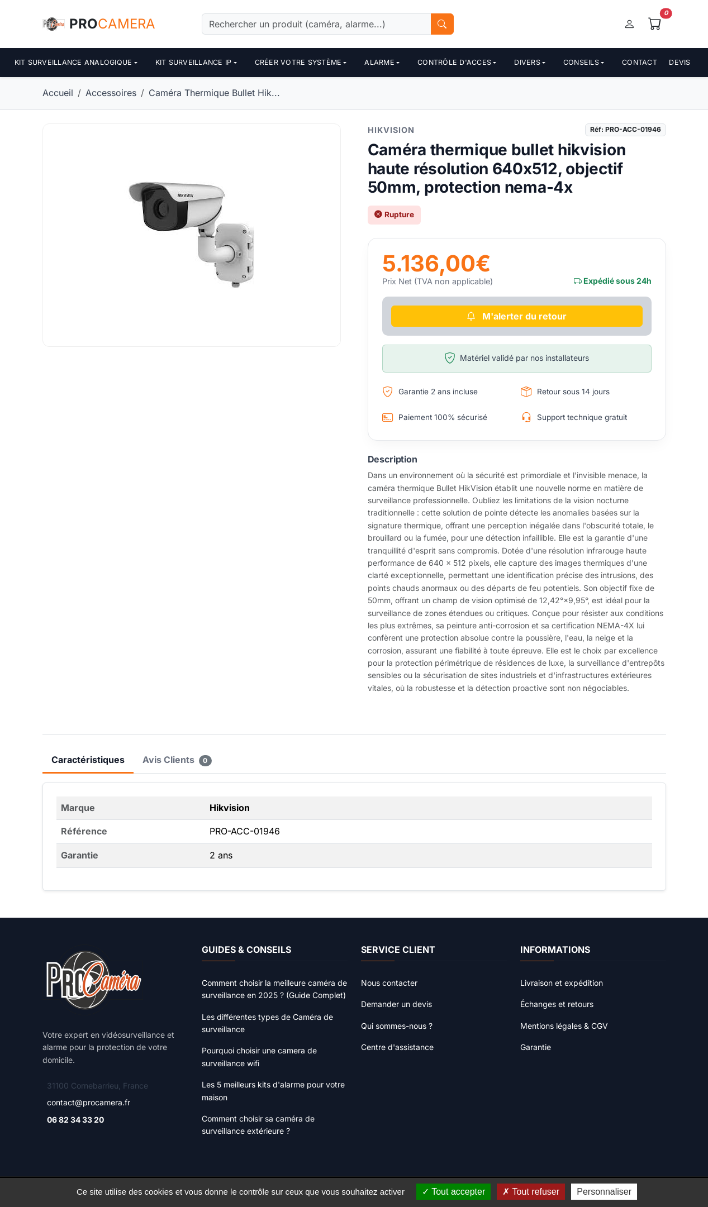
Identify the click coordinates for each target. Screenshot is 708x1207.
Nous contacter (389, 982)
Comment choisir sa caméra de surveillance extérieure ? (258, 1125)
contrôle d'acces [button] (454, 62)
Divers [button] (527, 62)
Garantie (535, 1047)
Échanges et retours (556, 1004)
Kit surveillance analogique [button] (73, 62)
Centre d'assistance (397, 1047)
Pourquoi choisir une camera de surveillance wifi (259, 1056)
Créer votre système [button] (298, 62)
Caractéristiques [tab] (88, 759)
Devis (679, 62)
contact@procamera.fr (88, 1102)
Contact (639, 62)
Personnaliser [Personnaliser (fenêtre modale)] (604, 1191)
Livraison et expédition (561, 982)
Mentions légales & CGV (564, 1026)
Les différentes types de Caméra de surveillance (267, 1023)
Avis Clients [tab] (177, 760)
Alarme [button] (379, 62)
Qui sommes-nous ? (397, 1026)
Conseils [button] (581, 62)
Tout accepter (453, 1191)
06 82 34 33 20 (75, 1119)
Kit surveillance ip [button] (193, 62)
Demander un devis (396, 1004)
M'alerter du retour (517, 316)
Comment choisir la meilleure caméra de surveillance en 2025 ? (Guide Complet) (274, 989)
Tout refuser (530, 1191)
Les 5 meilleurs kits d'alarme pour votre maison (273, 1090)
